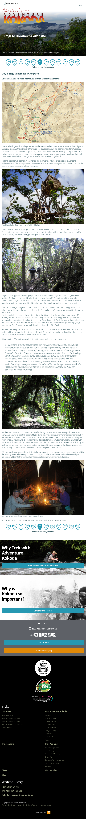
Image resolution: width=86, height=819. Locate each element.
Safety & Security (50, 731)
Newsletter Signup (44, 650)
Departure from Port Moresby (55, 760)
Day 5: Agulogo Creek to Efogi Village (33, 62)
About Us (48, 715)
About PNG (48, 766)
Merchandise (51, 770)
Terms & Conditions (8, 805)
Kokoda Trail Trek (7, 715)
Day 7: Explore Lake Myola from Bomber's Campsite (46, 62)
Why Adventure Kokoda (56, 711)
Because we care (50, 718)
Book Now (44, 642)
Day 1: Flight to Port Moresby (8, 62)
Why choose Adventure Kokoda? (43, 565)
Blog (31, 634)
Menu (80, 4)
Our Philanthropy (50, 728)
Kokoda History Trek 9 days (11, 721)
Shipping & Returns (31, 805)
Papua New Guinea (10, 787)
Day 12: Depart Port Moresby (77, 62)
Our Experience (50, 725)
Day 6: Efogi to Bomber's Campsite (39, 62)
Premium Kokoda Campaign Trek (12, 725)
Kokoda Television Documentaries (17, 795)
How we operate (50, 721)
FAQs (4, 770)
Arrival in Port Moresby (52, 754)
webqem (43, 812)
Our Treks (6, 711)
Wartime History (12, 782)
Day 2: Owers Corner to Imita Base (14, 62)
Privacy (19, 805)
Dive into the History (43, 610)
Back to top (43, 623)
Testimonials (49, 734)
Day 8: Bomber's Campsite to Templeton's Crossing (52, 62)
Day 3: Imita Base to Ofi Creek (21, 62)
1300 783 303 (11, 3)
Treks (5, 706)
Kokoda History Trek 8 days (11, 718)
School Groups (7, 728)
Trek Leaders (8, 744)
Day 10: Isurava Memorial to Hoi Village (65, 62)
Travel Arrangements (52, 751)
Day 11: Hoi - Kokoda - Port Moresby (71, 62)
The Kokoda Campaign (12, 791)
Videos (47, 740)
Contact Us (52, 628)
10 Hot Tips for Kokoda (52, 763)
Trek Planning (51, 744)
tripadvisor (43, 668)
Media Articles (49, 737)
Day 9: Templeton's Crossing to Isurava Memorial (58, 62)
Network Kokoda (45, 805)
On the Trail (49, 757)
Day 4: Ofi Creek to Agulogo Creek (27, 62)
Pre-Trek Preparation (52, 748)
